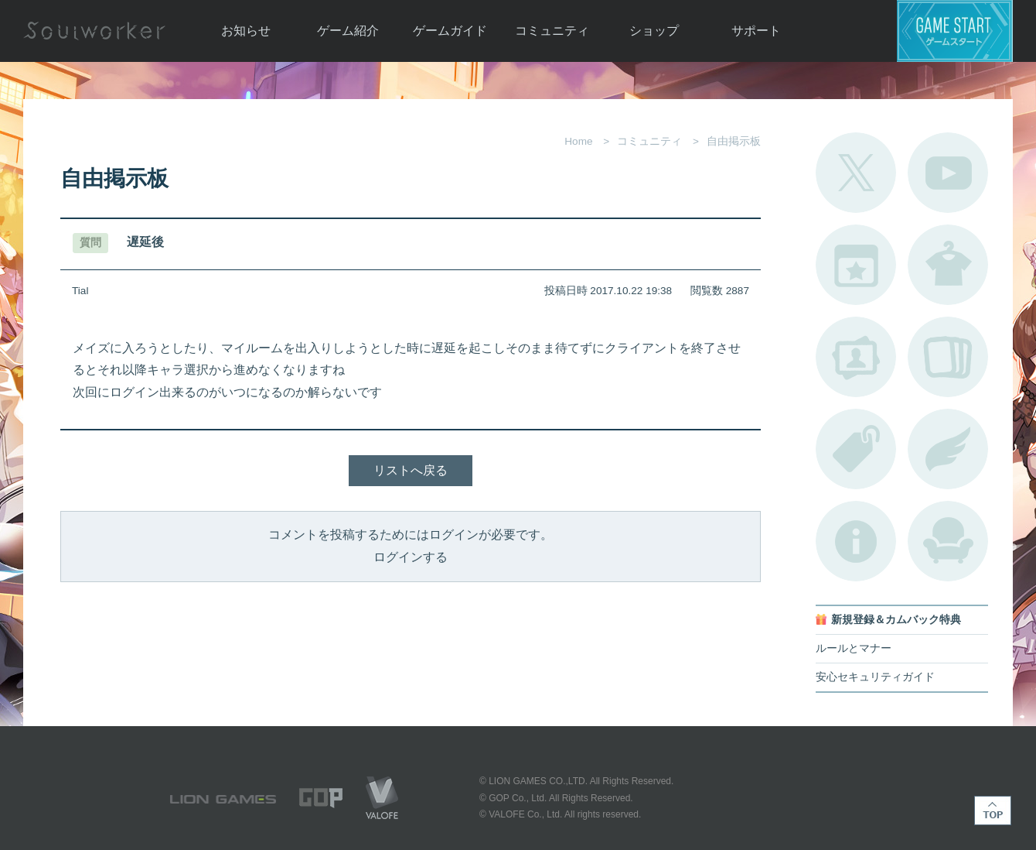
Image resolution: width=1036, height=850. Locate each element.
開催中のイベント (856, 264)
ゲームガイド (450, 30)
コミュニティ (552, 30)
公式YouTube (948, 172)
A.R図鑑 (948, 357)
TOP (992, 810)
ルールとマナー (853, 648)
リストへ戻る (410, 470)
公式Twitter (856, 172)
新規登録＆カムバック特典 (896, 620)
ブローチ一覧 (948, 449)
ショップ (654, 30)
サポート (756, 30)
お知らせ (246, 30)
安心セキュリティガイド (875, 677)
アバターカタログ (948, 264)
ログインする (410, 557)
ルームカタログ (948, 541)
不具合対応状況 (856, 541)
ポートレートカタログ (856, 357)
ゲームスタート (955, 31)
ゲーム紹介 (348, 30)
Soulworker (94, 31)
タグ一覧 (856, 449)
